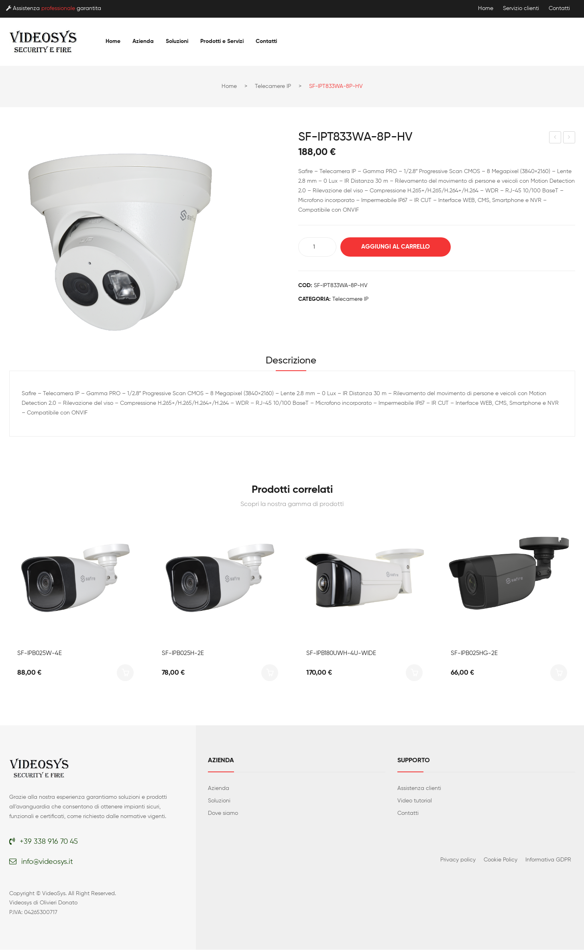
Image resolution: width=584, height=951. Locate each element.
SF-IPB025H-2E (183, 654)
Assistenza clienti (419, 789)
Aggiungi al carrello (398, 247)
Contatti (559, 8)
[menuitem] (113, 41)
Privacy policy (458, 861)
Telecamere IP (273, 86)
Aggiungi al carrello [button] (125, 673)
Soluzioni (219, 802)
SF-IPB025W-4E (39, 654)
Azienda (218, 789)
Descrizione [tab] (291, 361)
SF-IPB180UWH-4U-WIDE (341, 654)
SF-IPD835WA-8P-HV (555, 138)
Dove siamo (223, 814)
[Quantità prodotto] (317, 247)
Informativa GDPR (548, 861)
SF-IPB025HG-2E (474, 654)
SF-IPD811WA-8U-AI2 (569, 138)
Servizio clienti (521, 8)
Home (485, 8)
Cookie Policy (500, 861)
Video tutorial (414, 802)
